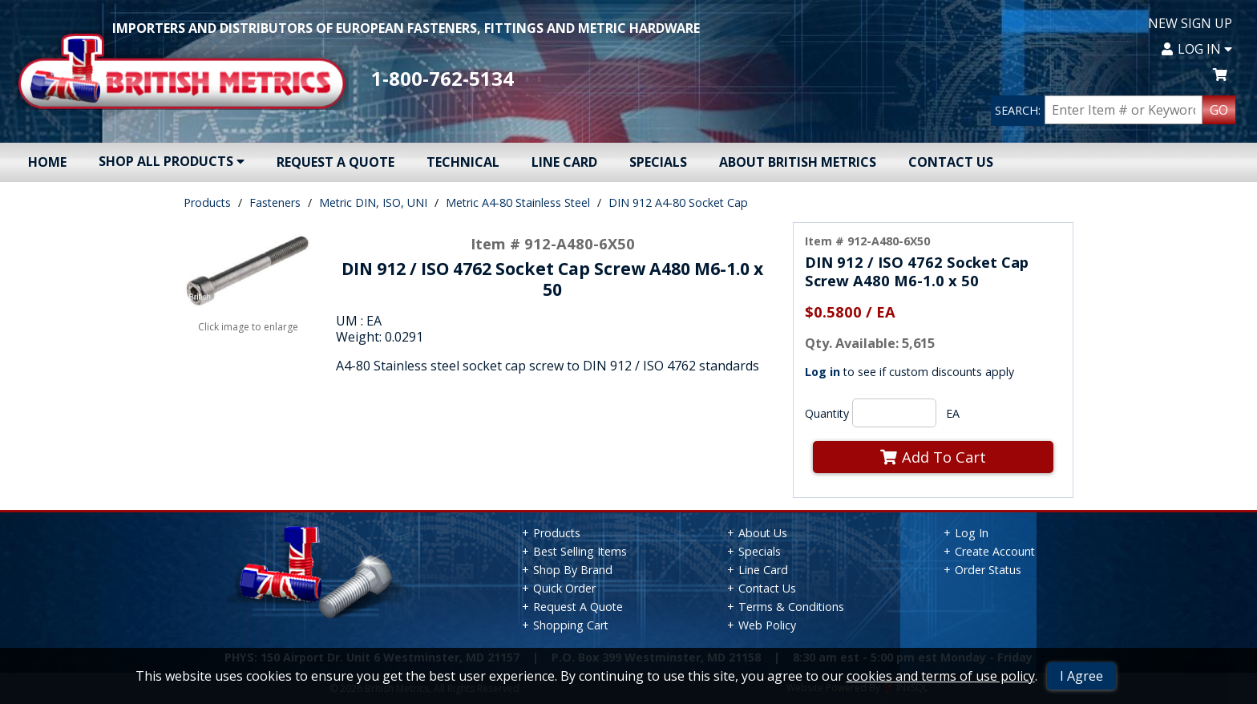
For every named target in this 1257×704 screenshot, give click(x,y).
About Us (762, 532)
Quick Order (564, 588)
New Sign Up (1190, 23)
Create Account (995, 551)
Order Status (988, 569)
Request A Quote (335, 162)
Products (207, 202)
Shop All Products (172, 161)
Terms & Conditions (791, 606)
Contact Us (950, 162)
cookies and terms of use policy (941, 676)
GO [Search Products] (1219, 110)
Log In (1197, 49)
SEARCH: (1018, 110)
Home (47, 162)
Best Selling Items (580, 551)
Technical (462, 162)
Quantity (827, 413)
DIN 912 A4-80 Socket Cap (678, 202)
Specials (658, 162)
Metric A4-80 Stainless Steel (518, 202)
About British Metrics (797, 162)
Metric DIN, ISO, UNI (373, 202)
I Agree (1081, 676)
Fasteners (275, 202)
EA (953, 413)
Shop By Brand (572, 569)
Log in (822, 371)
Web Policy (767, 625)
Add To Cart (933, 457)
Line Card (564, 162)
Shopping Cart (570, 625)
